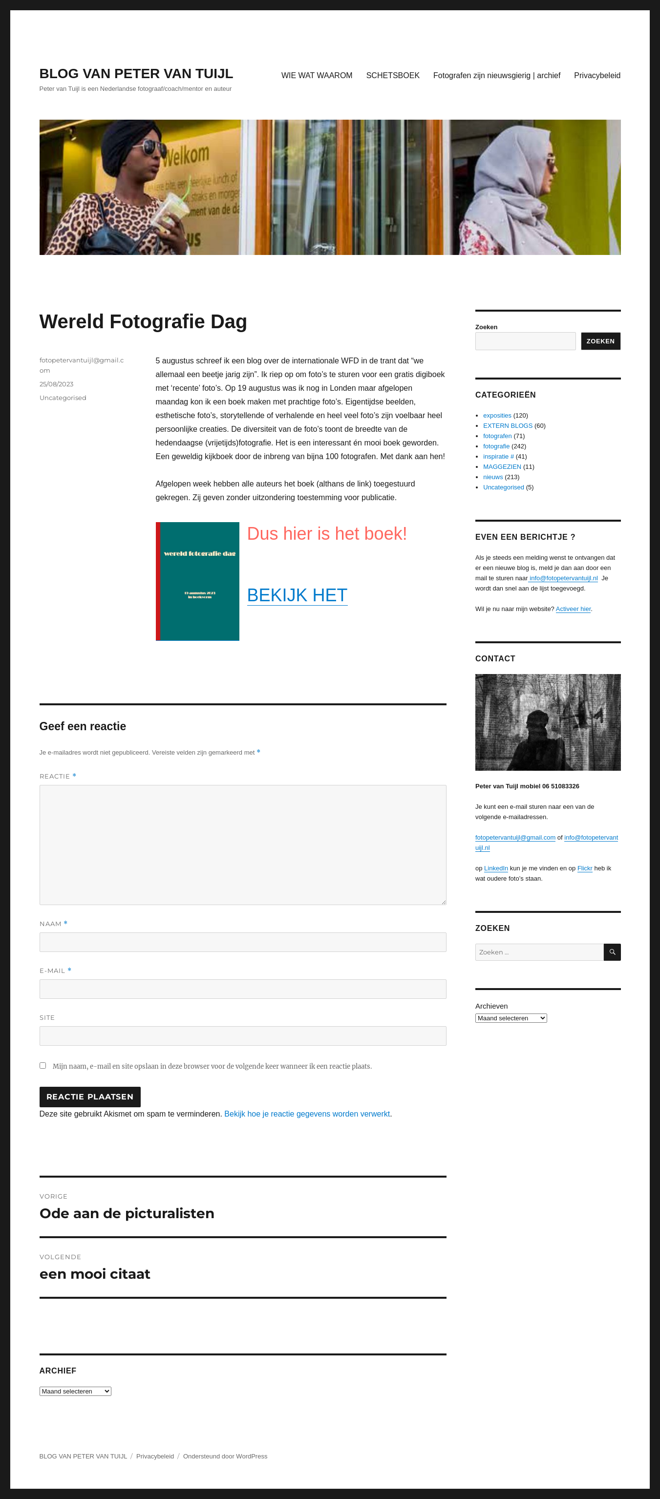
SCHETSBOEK (393, 75)
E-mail (56, 971)
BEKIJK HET (297, 595)
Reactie (58, 776)
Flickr (585, 868)
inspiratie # (498, 456)
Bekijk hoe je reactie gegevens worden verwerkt (307, 1114)
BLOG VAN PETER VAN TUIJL (137, 73)
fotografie (496, 446)
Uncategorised (63, 397)
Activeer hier (573, 608)
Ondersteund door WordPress (225, 1456)
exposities (497, 415)
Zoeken (486, 327)
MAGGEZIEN (502, 466)
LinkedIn (496, 868)
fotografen (497, 436)
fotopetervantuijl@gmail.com (515, 837)
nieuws (493, 477)
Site (47, 1017)
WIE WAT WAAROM (317, 75)
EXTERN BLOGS (507, 425)
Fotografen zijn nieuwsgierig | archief (496, 75)
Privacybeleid (597, 75)
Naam (54, 924)
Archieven (491, 1006)
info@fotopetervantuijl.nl (563, 578)
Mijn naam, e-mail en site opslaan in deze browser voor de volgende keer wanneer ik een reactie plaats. (212, 1066)
